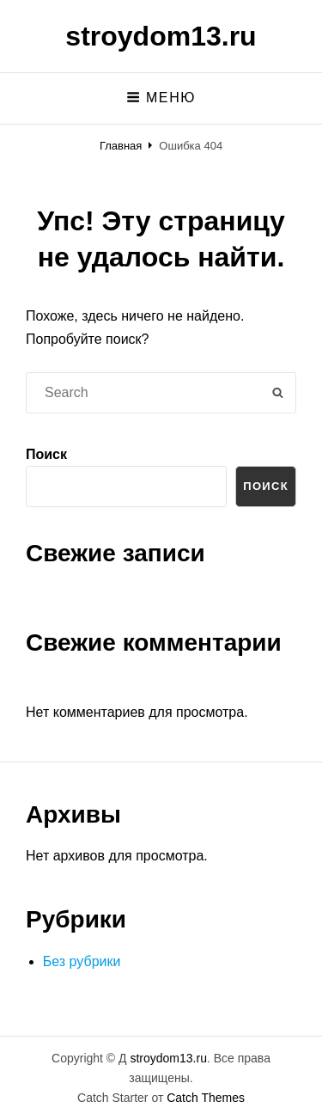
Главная (121, 145)
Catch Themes (206, 1098)
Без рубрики (82, 961)
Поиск (46, 454)
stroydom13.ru (160, 36)
